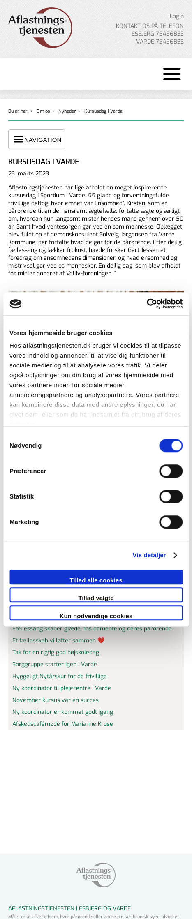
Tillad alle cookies (95, 580)
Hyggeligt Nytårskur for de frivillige (59, 676)
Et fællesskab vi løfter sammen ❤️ (58, 640)
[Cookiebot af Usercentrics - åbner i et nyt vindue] (147, 303)
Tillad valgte (95, 597)
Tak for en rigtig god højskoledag (55, 652)
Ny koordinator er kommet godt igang (62, 712)
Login (177, 16)
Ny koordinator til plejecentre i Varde (61, 688)
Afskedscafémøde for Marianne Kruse (62, 724)
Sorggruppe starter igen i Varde (54, 664)
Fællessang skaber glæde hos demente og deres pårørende (92, 629)
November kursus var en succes (55, 700)
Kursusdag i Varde (103, 111)
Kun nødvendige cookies (96, 615)
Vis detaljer (149, 555)
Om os (43, 111)
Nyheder (67, 111)
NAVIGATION (36, 139)
